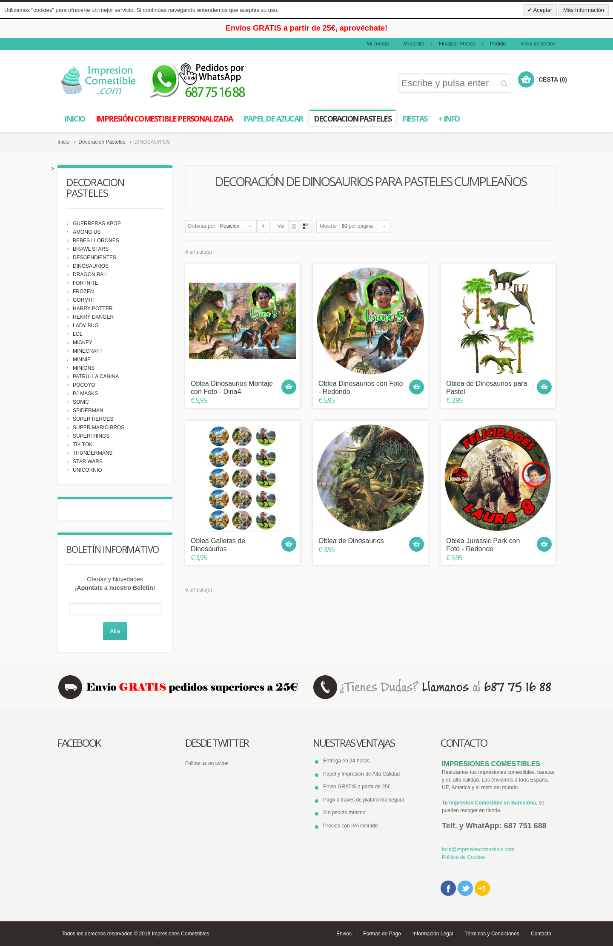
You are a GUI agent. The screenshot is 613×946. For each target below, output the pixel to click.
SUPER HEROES (93, 419)
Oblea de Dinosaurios (351, 540)
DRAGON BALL (91, 275)
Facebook (448, 888)
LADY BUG (85, 326)
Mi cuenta (378, 44)
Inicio (63, 142)
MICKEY (82, 343)
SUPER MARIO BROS (98, 428)
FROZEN (83, 292)
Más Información (583, 10)
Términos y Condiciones (491, 934)
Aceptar (542, 10)
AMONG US (86, 232)
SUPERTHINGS (91, 436)
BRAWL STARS (91, 249)
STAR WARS (88, 462)
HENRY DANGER (93, 317)
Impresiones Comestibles (180, 934)
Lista (306, 226)
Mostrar (328, 226)
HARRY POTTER (93, 309)
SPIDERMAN (88, 411)
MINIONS (84, 368)
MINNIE (82, 360)
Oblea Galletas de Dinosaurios (218, 544)
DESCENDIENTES (94, 258)
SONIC (81, 402)
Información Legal (432, 934)
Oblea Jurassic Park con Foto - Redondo (483, 544)
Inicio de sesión (538, 44)
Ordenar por (201, 226)
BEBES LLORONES (96, 241)
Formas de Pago (382, 934)
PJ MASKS (85, 394)
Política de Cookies (464, 857)
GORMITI (84, 300)
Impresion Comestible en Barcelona (492, 803)
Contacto (541, 934)
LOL (78, 334)
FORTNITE (85, 283)
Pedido (498, 44)
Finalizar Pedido (457, 44)
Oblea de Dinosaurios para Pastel (486, 387)
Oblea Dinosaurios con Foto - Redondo (360, 387)
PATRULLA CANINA (96, 377)
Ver (281, 226)
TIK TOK (82, 445)
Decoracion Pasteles (101, 142)
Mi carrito (413, 44)
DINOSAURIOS (91, 266)
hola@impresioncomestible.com (478, 850)
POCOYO (84, 385)
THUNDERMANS (92, 453)
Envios (344, 934)
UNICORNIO (87, 470)
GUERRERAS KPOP (97, 224)
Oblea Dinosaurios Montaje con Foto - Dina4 (232, 387)
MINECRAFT (88, 351)
